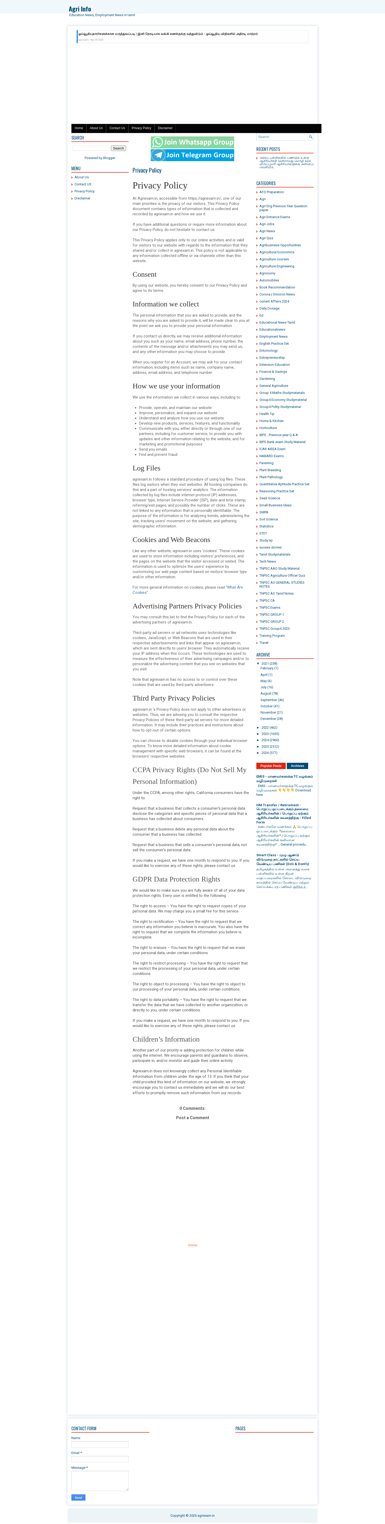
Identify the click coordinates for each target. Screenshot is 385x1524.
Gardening (267, 379)
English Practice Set (274, 343)
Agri (262, 199)
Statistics (266, 526)
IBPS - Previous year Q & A (278, 435)
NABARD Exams (271, 456)
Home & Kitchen (271, 421)
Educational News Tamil (277, 322)
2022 (265, 727)
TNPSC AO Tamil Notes (276, 593)
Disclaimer (165, 128)
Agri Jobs (266, 224)
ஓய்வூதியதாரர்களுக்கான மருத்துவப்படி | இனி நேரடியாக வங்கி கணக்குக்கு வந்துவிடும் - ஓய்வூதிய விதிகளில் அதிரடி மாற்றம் (168, 34)
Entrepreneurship (272, 358)
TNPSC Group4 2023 (274, 629)
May (263, 681)
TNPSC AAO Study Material (279, 568)
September (268, 700)
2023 (265, 734)
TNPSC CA (267, 600)
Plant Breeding (270, 470)
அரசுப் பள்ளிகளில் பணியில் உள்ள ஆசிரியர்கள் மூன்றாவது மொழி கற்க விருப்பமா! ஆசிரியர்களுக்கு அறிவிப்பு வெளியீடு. (287, 162)
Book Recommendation (277, 287)
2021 (265, 663)
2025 (265, 746)
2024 (265, 740)
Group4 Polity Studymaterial (280, 407)
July (263, 687)
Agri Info (80, 8)
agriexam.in (206, 1515)
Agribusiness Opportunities (280, 245)
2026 (265, 753)
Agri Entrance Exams (274, 217)
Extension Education (274, 365)
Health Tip (267, 414)
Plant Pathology (271, 477)
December (268, 719)
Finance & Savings (273, 372)
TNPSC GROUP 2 (271, 622)
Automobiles (269, 280)
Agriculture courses (274, 259)
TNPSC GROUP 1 (271, 614)
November (268, 712)
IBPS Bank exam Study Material (282, 442)
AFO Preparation (271, 192)
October (266, 706)
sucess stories (270, 547)
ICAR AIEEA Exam (272, 449)
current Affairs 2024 (274, 301)
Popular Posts (271, 766)
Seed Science (269, 498)
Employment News (273, 336)
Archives (297, 766)
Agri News (267, 231)
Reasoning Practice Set (276, 491)
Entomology (268, 350)
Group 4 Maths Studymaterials (282, 393)
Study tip (266, 540)
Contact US (82, 184)
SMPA (263, 512)
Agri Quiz (266, 238)
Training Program (272, 636)
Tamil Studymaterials (274, 554)
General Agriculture (273, 386)
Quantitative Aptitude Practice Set (284, 484)
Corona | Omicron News (277, 294)
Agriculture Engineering (276, 266)
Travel (263, 643)
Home (79, 128)
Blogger (109, 158)
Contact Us (117, 128)
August (265, 693)
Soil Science (268, 519)
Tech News (267, 561)
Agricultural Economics (276, 252)
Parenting (266, 463)
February (267, 668)
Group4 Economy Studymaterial (283, 400)
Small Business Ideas (275, 505)
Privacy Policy (141, 128)
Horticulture (268, 428)
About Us (96, 128)
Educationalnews (272, 329)
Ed (261, 315)
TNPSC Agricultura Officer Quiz (282, 575)
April (264, 675)
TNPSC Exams (269, 607)
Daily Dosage (269, 308)
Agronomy (267, 273)
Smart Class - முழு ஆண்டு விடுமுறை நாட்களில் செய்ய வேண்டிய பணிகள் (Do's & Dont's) (282, 859)
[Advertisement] (192, 84)
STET (263, 533)
